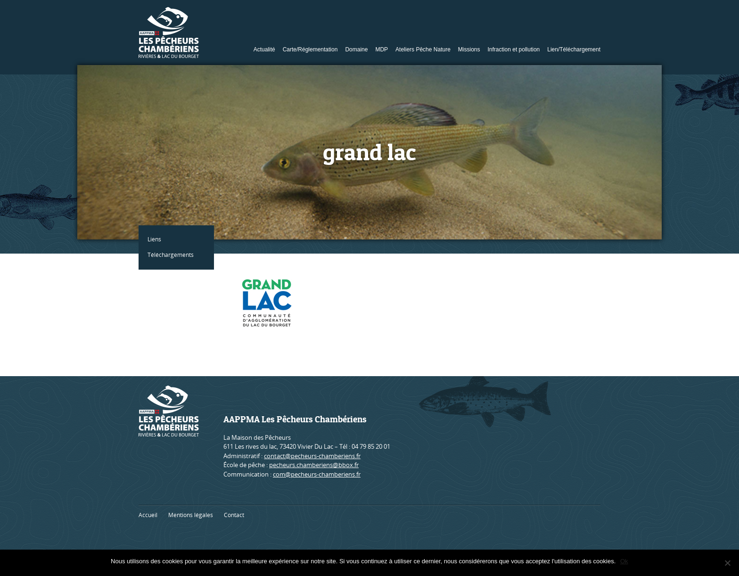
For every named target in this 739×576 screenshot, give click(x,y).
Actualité (264, 49)
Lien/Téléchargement (573, 49)
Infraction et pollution (514, 49)
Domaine (356, 49)
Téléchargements (171, 255)
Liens (155, 239)
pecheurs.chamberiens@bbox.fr (314, 465)
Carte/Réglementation (310, 49)
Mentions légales (190, 515)
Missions (469, 49)
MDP (381, 49)
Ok (624, 561)
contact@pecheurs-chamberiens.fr (312, 456)
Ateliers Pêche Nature (423, 49)
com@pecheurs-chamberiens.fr (317, 474)
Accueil (148, 515)
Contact (234, 515)
